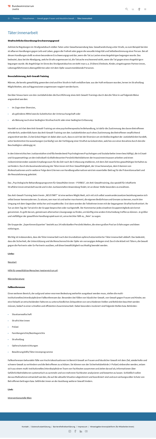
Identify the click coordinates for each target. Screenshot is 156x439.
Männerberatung (16, 280)
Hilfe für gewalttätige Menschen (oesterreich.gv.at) (33, 271)
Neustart (12, 263)
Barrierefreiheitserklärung (64, 428)
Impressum (82, 428)
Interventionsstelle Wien (20, 399)
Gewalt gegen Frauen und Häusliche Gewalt (56, 19)
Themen (16, 19)
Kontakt (25, 428)
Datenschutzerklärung (40, 428)
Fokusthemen (29, 19)
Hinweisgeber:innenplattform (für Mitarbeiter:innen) (112, 428)
